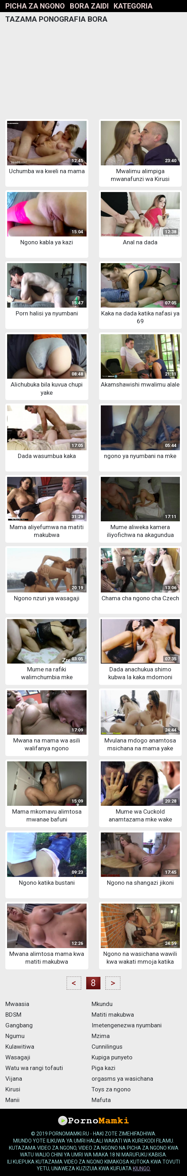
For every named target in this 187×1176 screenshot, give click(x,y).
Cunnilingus (107, 1046)
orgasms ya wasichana (122, 1078)
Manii (12, 1099)
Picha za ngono (35, 6)
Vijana (13, 1078)
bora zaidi (89, 6)
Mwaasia (17, 1003)
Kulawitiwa (19, 1046)
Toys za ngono (111, 1089)
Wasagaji (17, 1057)
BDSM (13, 1014)
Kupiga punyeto (112, 1057)
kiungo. (142, 1168)
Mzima (101, 1035)
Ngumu (15, 1035)
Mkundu (102, 1003)
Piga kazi (103, 1067)
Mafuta (101, 1099)
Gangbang (19, 1025)
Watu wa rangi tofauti (34, 1067)
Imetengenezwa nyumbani (127, 1025)
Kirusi (12, 1089)
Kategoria (133, 6)
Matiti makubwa (113, 1014)
